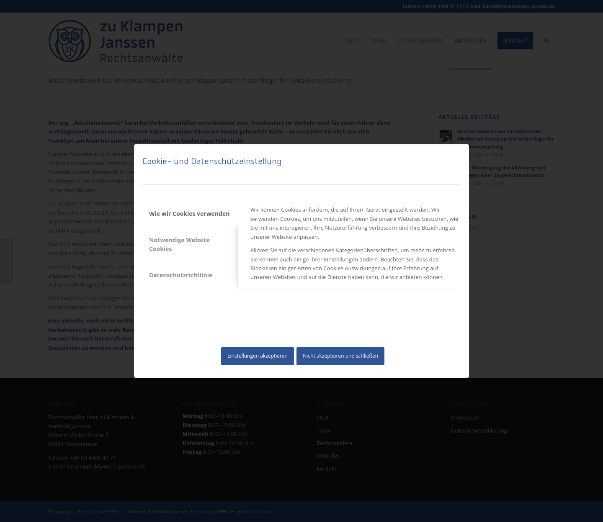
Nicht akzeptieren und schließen (340, 355)
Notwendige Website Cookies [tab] (179, 244)
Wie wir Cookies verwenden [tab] (189, 214)
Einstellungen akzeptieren (257, 355)
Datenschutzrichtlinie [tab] (180, 275)
